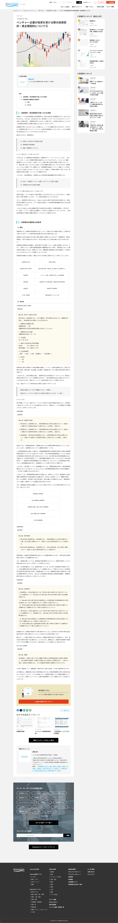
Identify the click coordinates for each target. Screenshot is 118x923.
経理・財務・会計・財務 (37, 894)
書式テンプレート (77, 7)
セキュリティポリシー (74, 872)
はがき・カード (35, 882)
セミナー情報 (110, 7)
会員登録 (110, 2)
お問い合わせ (91, 872)
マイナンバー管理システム (57, 793)
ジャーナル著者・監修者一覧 (56, 907)
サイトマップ (91, 874)
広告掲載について (87, 2)
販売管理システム (23, 798)
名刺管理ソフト (38, 798)
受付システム (50, 811)
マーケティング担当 (55, 877)
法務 (51, 884)
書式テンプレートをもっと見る (43, 740)
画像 (32, 884)
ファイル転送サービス (39, 793)
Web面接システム (60, 802)
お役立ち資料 (100, 7)
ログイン (101, 2)
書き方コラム (34, 892)
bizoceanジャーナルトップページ (43, 847)
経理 (51, 892)
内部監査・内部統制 (36, 902)
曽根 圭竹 (31, 79)
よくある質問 (91, 869)
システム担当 (53, 894)
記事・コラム (89, 7)
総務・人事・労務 (35, 897)
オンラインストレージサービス (55, 798)
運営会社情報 (71, 869)
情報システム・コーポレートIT (39, 909)
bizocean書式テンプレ (36, 874)
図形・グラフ (34, 879)
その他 (33, 912)
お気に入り (66, 710)
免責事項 (70, 877)
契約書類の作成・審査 (22, 18)
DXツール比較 (65, 7)
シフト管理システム (24, 807)
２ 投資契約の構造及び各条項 (30, 99)
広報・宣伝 (53, 879)
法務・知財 (34, 899)
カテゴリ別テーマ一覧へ (43, 823)
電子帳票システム (23, 793)
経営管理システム (23, 811)
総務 (51, 882)
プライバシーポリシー (74, 874)
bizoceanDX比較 (34, 869)
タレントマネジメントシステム (26, 802)
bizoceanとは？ (53, 902)
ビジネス (33, 877)
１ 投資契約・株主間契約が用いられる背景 (34, 97)
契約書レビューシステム (59, 807)
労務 (51, 887)
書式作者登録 (52, 904)
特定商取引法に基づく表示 (75, 884)
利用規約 (70, 879)
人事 (51, 889)
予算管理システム (45, 802)
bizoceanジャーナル (35, 889)
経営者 (52, 872)
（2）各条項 (27, 105)
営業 (51, 874)
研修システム (37, 811)
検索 (79, 2)
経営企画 (33, 907)
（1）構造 (27, 102)
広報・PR (33, 904)
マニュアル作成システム (41, 807)
